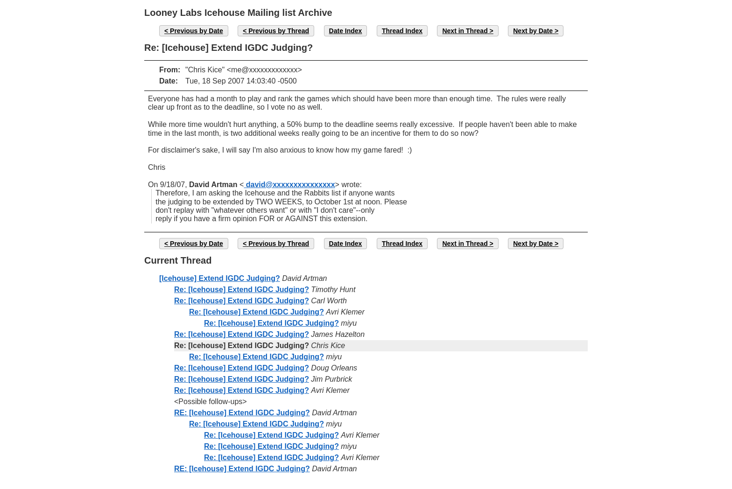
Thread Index (402, 31)
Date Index (345, 31)
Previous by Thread (278, 31)
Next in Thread (464, 31)
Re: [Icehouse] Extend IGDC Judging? (241, 289)
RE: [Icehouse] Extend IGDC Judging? (242, 413)
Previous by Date (196, 31)
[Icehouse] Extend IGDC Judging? (219, 278)
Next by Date (533, 31)
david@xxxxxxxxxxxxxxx (289, 185)
